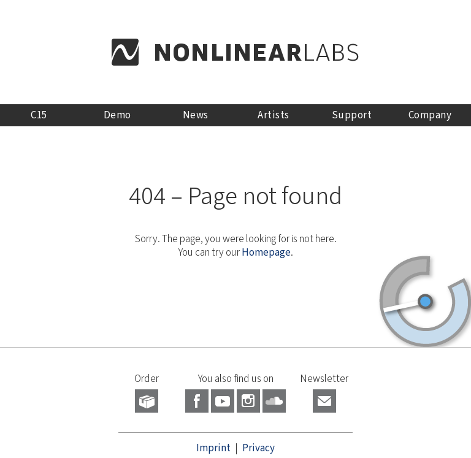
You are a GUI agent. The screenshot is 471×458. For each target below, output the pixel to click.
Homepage (266, 252)
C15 (39, 115)
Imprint (213, 448)
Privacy (258, 448)
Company (430, 115)
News (196, 115)
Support (352, 115)
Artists (273, 115)
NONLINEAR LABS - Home (235, 52)
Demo (117, 115)
